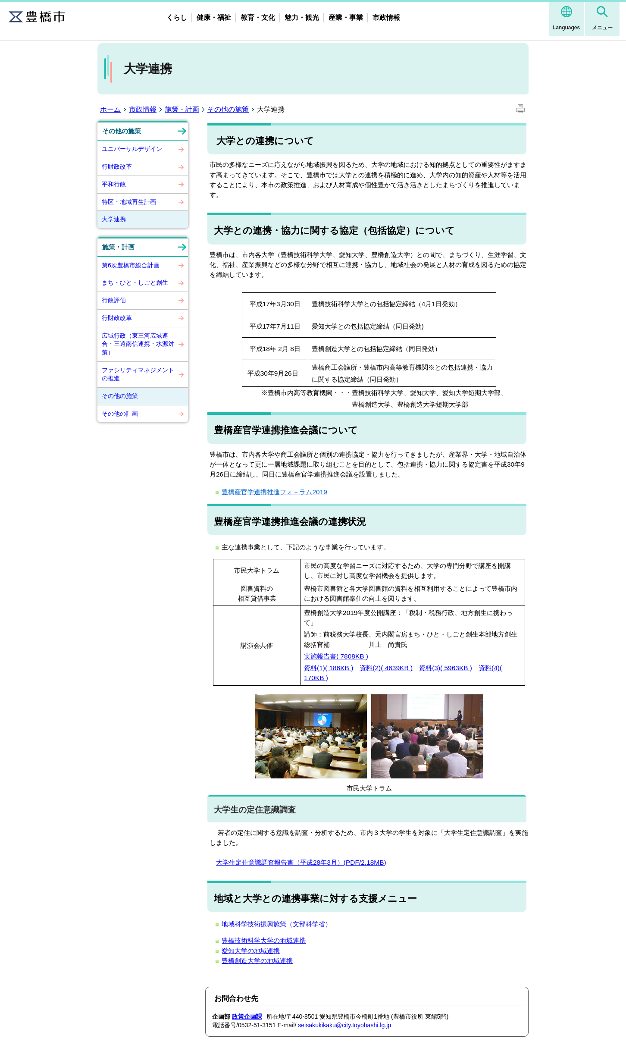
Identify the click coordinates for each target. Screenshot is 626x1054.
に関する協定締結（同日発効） (357, 379)
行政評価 (114, 300)
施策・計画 (182, 109)
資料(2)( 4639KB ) (386, 667)
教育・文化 (258, 17)
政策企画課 (247, 1016)
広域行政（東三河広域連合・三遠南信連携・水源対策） (138, 344)
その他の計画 (120, 413)
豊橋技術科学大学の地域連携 (264, 940)
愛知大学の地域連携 (251, 950)
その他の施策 (228, 109)
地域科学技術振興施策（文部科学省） (277, 924)
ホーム (110, 109)
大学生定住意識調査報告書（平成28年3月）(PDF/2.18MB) (301, 862)
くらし (176, 17)
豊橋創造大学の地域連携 (257, 960)
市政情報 (386, 17)
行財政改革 (117, 166)
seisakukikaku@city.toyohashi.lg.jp (344, 1025)
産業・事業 (346, 17)
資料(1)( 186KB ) (328, 667)
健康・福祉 (214, 17)
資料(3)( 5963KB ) (445, 667)
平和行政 (114, 184)
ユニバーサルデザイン (132, 148)
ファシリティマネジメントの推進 (138, 374)
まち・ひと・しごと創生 (135, 282)
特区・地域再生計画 (129, 201)
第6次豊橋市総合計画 (131, 265)
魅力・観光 (302, 17)
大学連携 (114, 219)
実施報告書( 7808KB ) (336, 656)
